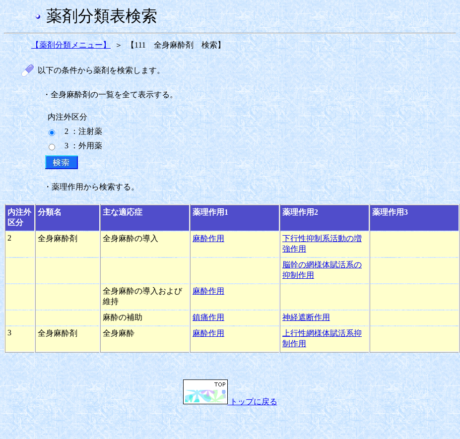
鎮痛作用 (208, 317)
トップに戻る (230, 401)
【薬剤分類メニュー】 (71, 45)
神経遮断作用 (306, 317)
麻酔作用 (208, 238)
